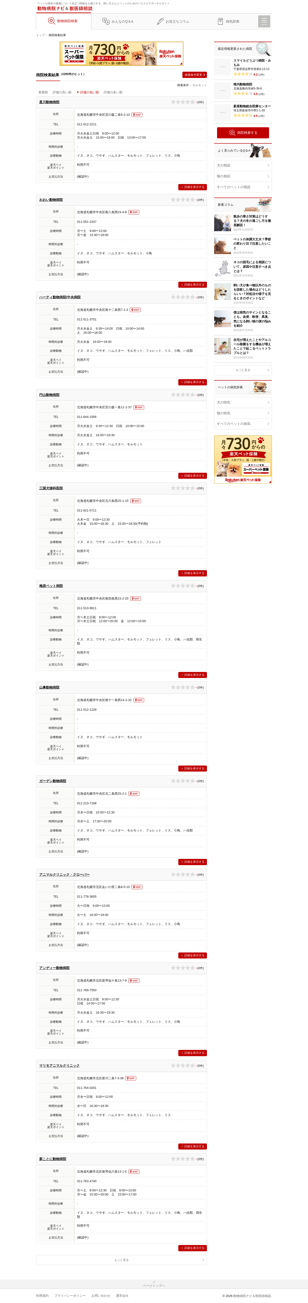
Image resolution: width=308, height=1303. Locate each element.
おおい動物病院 (51, 200)
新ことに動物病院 (52, 1159)
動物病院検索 (67, 21)
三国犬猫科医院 (51, 488)
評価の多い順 (113, 92)
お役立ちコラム (177, 21)
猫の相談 (223, 176)
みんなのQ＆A (122, 21)
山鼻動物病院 (49, 687)
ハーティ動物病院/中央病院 (60, 297)
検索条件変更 (193, 75)
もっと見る (121, 1260)
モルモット (199, 85)
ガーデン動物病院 (52, 781)
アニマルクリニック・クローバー (64, 874)
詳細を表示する (194, 187)
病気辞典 (232, 21)
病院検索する (243, 132)
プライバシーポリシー (70, 1295)
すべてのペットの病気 (233, 424)
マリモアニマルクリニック (59, 1065)
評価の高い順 (62, 92)
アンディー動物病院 (54, 968)
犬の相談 (223, 165)
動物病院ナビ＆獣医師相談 (252, 1296)
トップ (40, 35)
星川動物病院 (49, 102)
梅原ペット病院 (51, 586)
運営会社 (122, 1295)
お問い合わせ (100, 1295)
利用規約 (42, 1295)
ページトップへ (154, 1285)
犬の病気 (223, 402)
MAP (138, 115)
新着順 (43, 92)
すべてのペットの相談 (233, 187)
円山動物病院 (49, 395)
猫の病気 (223, 413)
